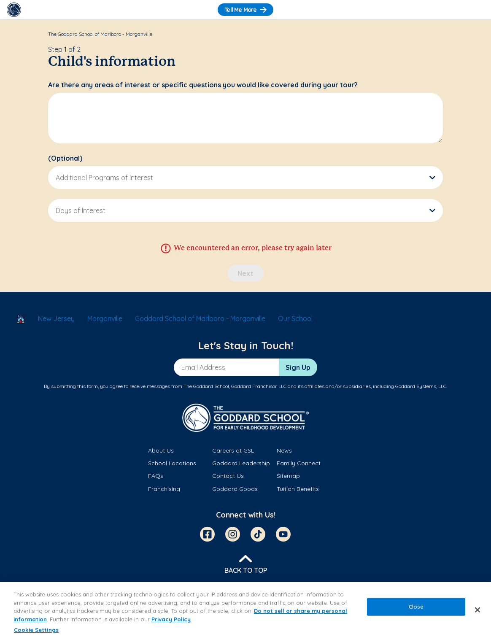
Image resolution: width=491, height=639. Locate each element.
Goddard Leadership (241, 463)
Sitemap (288, 476)
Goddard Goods (235, 489)
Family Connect (299, 463)
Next (245, 273)
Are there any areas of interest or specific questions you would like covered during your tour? (203, 85)
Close (416, 606)
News (284, 450)
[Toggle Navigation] (477, 10)
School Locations (172, 463)
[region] (245, 610)
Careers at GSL (233, 450)
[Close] (477, 610)
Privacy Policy (171, 619)
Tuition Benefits (298, 489)
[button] (245, 177)
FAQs (155, 476)
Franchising (164, 489)
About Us (161, 450)
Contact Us (228, 476)
